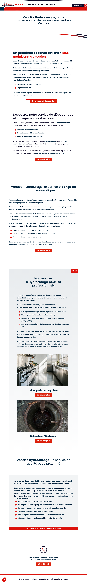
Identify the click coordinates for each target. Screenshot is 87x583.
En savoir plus (43, 159)
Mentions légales (61, 579)
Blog (41, 5)
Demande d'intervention (43, 101)
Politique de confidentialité (42, 579)
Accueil (19, 5)
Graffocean (25, 579)
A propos (31, 5)
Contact (50, 5)
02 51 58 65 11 (43, 564)
